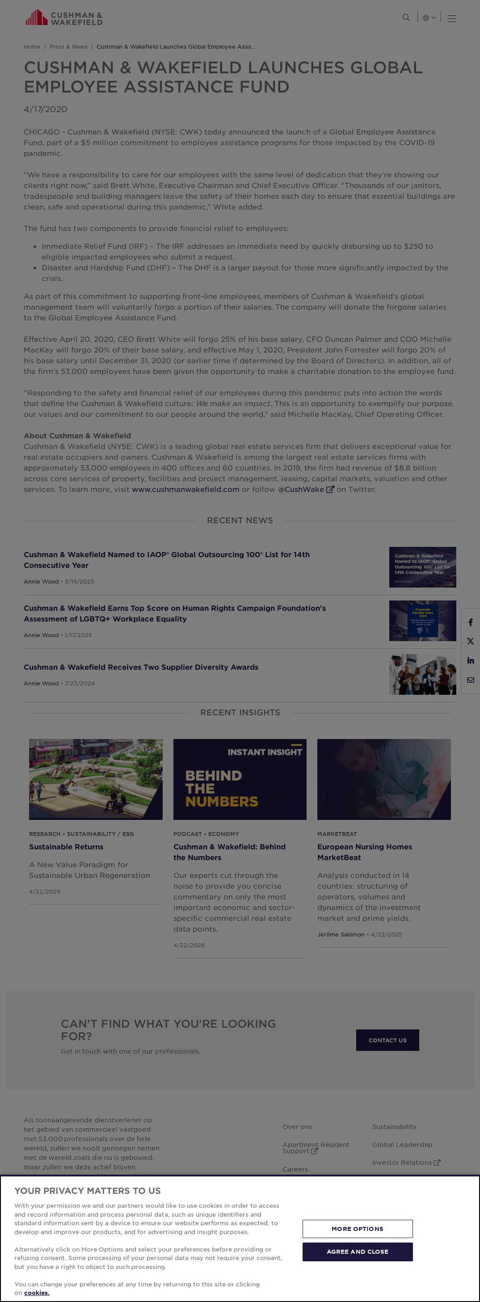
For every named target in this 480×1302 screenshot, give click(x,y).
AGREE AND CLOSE (358, 1251)
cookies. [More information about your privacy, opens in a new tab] (37, 1292)
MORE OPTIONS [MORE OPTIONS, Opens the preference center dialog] (357, 1228)
